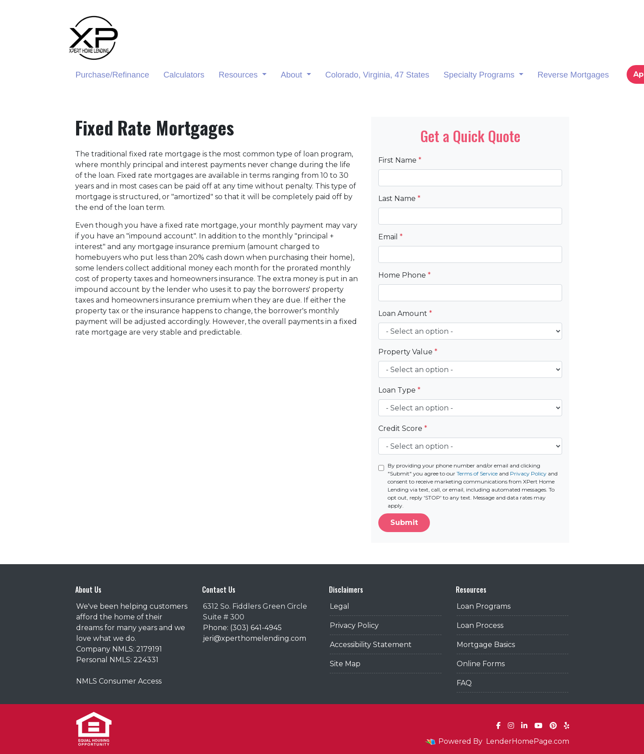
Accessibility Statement (371, 644)
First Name (399, 160)
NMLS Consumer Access (119, 681)
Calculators (183, 74)
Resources (239, 74)
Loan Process (480, 625)
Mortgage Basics (486, 644)
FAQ (464, 683)
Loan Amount (405, 313)
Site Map (345, 664)
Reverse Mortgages (573, 74)
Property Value (407, 352)
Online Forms (481, 664)
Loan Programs (483, 606)
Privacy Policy (528, 473)
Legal (339, 606)
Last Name (399, 198)
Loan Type (399, 390)
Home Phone (404, 275)
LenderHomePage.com (527, 741)
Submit (404, 522)
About (292, 74)
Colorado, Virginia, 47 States (377, 74)
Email (390, 237)
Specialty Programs (480, 74)
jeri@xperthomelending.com (254, 638)
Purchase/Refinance (113, 74)
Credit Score (402, 428)
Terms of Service (477, 473)
